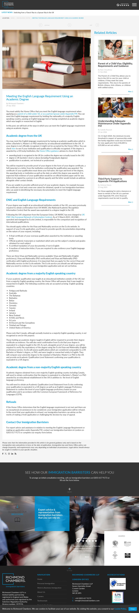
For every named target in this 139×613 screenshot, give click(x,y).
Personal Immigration (46, 583)
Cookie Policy (120, 609)
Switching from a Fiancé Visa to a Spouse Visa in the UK (34, 13)
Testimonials (42, 600)
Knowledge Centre (23, 18)
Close (133, 609)
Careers (40, 596)
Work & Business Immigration (49, 588)
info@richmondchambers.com (85, 600)
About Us (41, 592)
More (87, 557)
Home (13, 18)
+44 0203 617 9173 (81, 598)
